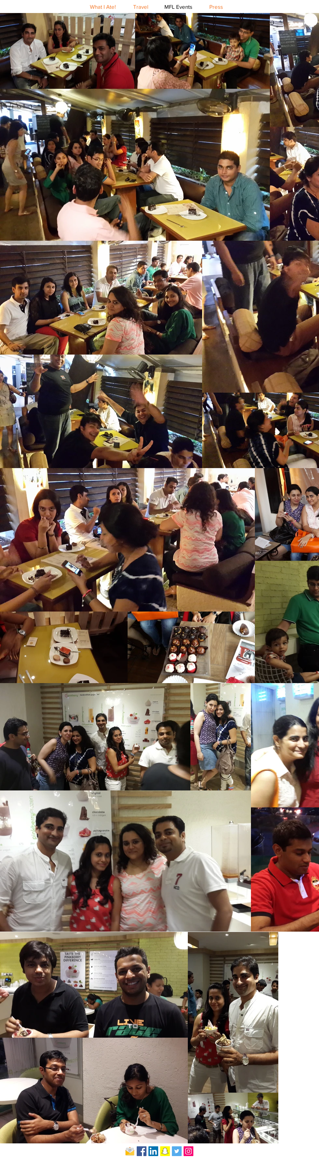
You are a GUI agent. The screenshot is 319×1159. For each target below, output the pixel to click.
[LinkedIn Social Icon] (153, 1151)
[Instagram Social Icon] (188, 1151)
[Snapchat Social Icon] (165, 1151)
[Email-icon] (130, 1151)
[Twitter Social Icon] (177, 1151)
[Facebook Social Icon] (141, 1151)
